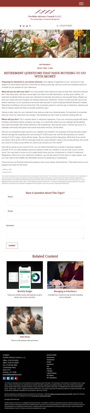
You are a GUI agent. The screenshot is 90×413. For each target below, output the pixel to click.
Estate (49, 362)
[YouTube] (27, 26)
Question (10, 225)
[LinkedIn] (24, 26)
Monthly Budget (24, 291)
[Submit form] (12, 246)
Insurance (50, 364)
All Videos (50, 375)
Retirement (50, 357)
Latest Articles (51, 373)
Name (10, 197)
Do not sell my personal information (41, 395)
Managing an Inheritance (65, 291)
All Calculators (52, 378)
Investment (50, 360)
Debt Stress (25, 337)
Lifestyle (49, 371)
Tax (48, 366)
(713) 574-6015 (64, 26)
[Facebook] (29, 26)
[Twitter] (20, 26)
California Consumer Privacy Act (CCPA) (61, 394)
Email (10, 211)
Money (49, 369)
